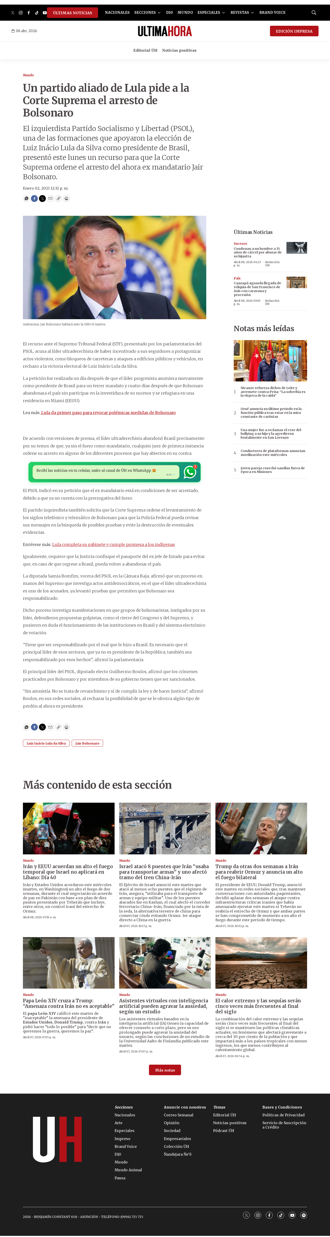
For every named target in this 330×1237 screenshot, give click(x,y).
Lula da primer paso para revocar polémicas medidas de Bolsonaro (108, 412)
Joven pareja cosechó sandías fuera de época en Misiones (273, 470)
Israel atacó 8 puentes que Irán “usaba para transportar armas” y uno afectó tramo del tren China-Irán (164, 872)
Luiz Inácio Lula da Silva (46, 744)
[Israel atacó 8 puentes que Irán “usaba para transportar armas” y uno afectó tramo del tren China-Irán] (165, 830)
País (237, 278)
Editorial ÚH (145, 50)
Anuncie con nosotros (185, 1108)
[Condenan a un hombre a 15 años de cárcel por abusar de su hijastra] (296, 248)
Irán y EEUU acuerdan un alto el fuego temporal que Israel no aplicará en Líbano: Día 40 (68, 872)
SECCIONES (145, 12)
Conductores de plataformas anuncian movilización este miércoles (273, 453)
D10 (169, 12)
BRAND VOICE (272, 12)
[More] (159, 12)
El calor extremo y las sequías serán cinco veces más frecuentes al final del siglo (258, 1007)
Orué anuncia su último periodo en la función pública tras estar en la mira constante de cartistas (271, 412)
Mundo (28, 75)
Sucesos (240, 244)
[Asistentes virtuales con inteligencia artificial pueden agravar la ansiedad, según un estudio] (165, 964)
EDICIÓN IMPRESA (294, 31)
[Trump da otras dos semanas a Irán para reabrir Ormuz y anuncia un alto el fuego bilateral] (261, 830)
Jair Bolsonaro (87, 744)
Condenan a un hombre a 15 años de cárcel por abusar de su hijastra (258, 253)
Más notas (165, 1071)
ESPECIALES (209, 12)
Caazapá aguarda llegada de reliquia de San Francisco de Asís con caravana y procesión (257, 289)
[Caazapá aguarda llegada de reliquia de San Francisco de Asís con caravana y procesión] (296, 282)
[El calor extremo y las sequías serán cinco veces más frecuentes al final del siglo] (261, 964)
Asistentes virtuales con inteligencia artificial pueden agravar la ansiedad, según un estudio (163, 1007)
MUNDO (185, 12)
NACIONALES (117, 12)
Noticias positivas (179, 50)
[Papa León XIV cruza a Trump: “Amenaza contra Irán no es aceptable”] (69, 964)
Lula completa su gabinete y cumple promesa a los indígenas (113, 545)
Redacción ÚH (272, 263)
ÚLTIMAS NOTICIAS (72, 13)
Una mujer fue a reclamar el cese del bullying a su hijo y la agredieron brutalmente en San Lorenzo (271, 434)
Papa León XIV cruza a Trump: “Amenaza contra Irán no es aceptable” (68, 1004)
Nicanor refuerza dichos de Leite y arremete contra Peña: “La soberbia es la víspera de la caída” (273, 392)
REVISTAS (240, 12)
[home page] (165, 31)
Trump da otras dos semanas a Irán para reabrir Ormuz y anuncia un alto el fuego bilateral (259, 872)
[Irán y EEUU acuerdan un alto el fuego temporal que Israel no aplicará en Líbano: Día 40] (69, 830)
